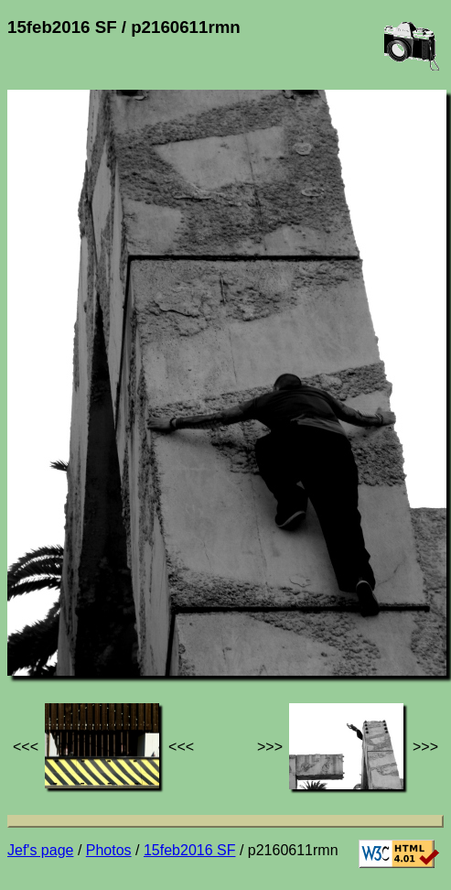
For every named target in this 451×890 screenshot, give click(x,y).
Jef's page (40, 850)
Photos (109, 850)
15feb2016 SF (190, 850)
